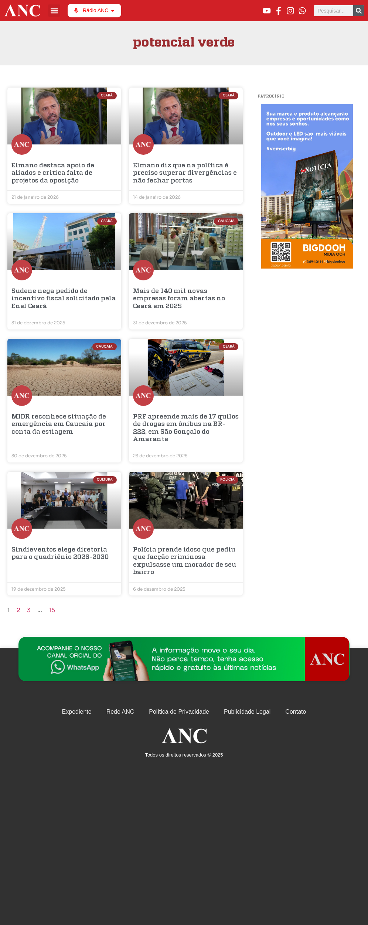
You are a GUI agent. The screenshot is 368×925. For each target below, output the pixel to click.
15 (52, 610)
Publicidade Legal (247, 712)
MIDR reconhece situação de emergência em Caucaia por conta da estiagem (58, 424)
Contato (295, 712)
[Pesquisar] (358, 10)
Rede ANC (120, 712)
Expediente (77, 712)
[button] (54, 10)
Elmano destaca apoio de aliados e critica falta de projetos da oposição (52, 173)
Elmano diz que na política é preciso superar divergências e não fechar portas (185, 173)
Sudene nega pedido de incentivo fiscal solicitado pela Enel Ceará (63, 299)
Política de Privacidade (179, 712)
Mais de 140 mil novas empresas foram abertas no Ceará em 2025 (179, 299)
